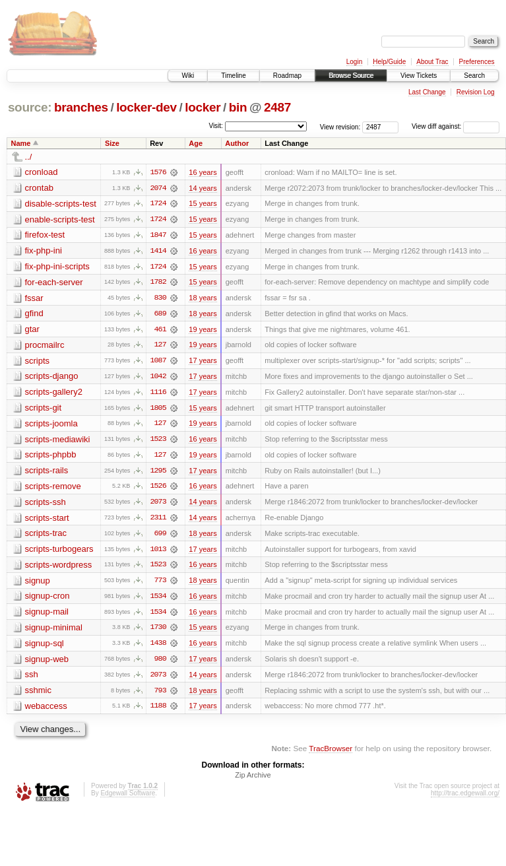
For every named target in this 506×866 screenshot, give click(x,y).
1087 (158, 362)
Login (354, 61)
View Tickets (418, 75)
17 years (202, 362)
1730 (158, 631)
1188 (158, 711)
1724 (158, 204)
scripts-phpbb (51, 457)
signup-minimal (53, 631)
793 (160, 695)
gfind (34, 314)
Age (196, 143)
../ (28, 157)
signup (37, 584)
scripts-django (52, 378)
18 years (202, 299)
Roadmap (287, 75)
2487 (277, 107)
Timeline (233, 75)
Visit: (215, 125)
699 (160, 536)
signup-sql (44, 647)
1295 (158, 473)
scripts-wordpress (58, 568)
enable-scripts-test (60, 219)
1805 (158, 410)
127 (160, 346)
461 (160, 330)
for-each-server (54, 283)
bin (238, 107)
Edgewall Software (127, 798)
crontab (39, 188)
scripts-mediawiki (57, 441)
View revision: (340, 126)
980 (160, 663)
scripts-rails (47, 473)
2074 (158, 188)
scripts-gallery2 (53, 394)
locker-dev (146, 107)
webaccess (46, 711)
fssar (34, 299)
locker (202, 107)
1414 (158, 251)
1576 (158, 172)
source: (29, 107)
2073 (158, 505)
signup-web (47, 663)
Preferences (477, 61)
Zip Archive (252, 780)
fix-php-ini (43, 251)
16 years (202, 172)
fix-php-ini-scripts (57, 267)
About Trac (432, 61)
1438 (158, 647)
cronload (41, 172)
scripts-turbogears (59, 552)
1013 (158, 552)
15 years (202, 204)
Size (112, 143)
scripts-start (47, 520)
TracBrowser (330, 753)
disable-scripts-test (60, 204)
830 (160, 299)
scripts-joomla (51, 425)
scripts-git (43, 410)
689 (160, 315)
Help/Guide (389, 61)
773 (160, 584)
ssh (31, 679)
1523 (158, 441)
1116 (158, 394)
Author (237, 143)
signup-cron (47, 600)
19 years (202, 331)
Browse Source (351, 75)
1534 (158, 600)
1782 (158, 283)
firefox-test (45, 235)
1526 (158, 489)
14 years (202, 188)
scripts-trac (46, 536)
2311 (158, 521)
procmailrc (45, 346)
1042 (158, 378)
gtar (32, 330)
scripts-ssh (45, 505)
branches (81, 107)
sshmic (38, 695)
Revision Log (476, 92)
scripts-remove (53, 489)
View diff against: (455, 126)
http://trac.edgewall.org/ (465, 798)
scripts (37, 362)
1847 (158, 235)
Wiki (187, 75)
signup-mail (47, 615)
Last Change (427, 92)
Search (474, 75)
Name (21, 143)
